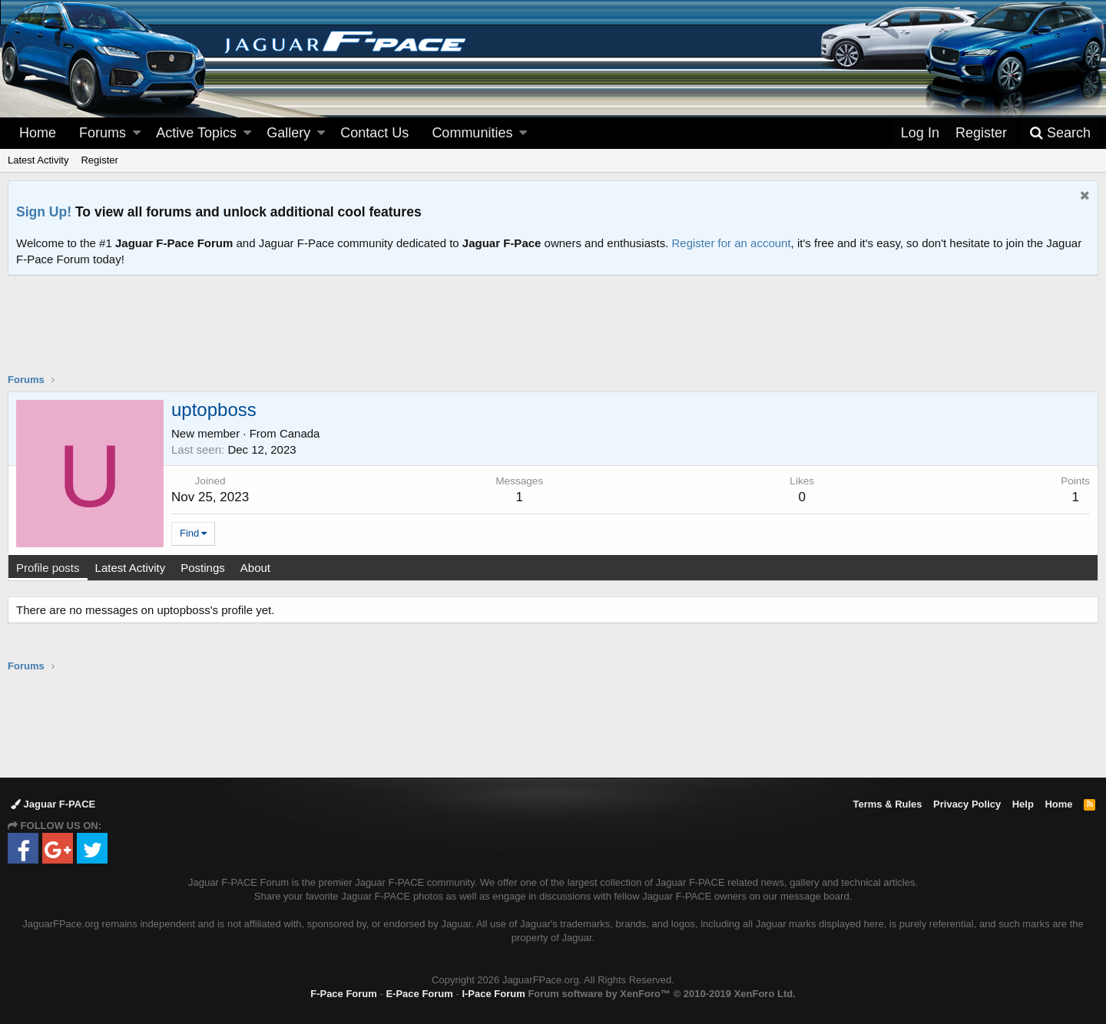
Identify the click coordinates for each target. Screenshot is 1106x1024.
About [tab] (255, 567)
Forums (102, 132)
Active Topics (196, 132)
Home (37, 132)
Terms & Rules (887, 804)
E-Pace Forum (419, 993)
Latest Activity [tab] (130, 567)
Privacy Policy (967, 804)
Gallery (288, 132)
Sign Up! (43, 212)
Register (99, 160)
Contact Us (374, 132)
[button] (136, 133)
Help (1023, 804)
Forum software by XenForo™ (661, 993)
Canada (300, 433)
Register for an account (731, 242)
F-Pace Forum (343, 993)
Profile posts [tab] (48, 567)
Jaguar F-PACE (53, 804)
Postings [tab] (202, 567)
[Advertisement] (553, 333)
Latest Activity (38, 160)
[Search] (1060, 133)
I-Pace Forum (493, 993)
